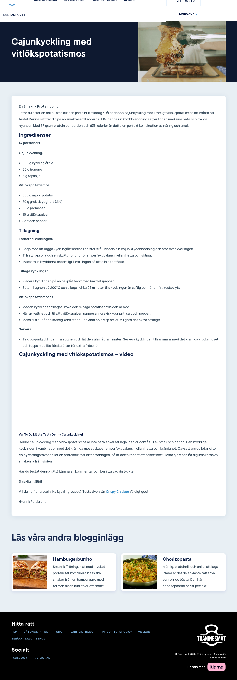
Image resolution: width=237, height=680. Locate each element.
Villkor (144, 631)
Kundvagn (188, 13)
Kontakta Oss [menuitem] (14, 14)
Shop (60, 631)
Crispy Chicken (117, 491)
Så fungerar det (37, 631)
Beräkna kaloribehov (29, 638)
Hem (15, 631)
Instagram (42, 657)
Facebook (19, 657)
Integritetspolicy (117, 631)
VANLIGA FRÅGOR (83, 631)
